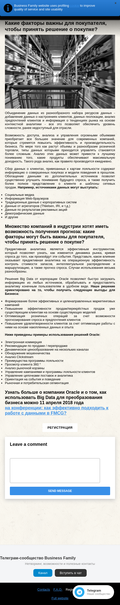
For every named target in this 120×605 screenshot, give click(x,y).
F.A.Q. (57, 589)
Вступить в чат (71, 573)
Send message (60, 491)
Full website (60, 598)
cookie (74, 5)
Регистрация (60, 427)
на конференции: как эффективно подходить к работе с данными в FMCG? (56, 410)
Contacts (43, 589)
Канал (42, 573)
